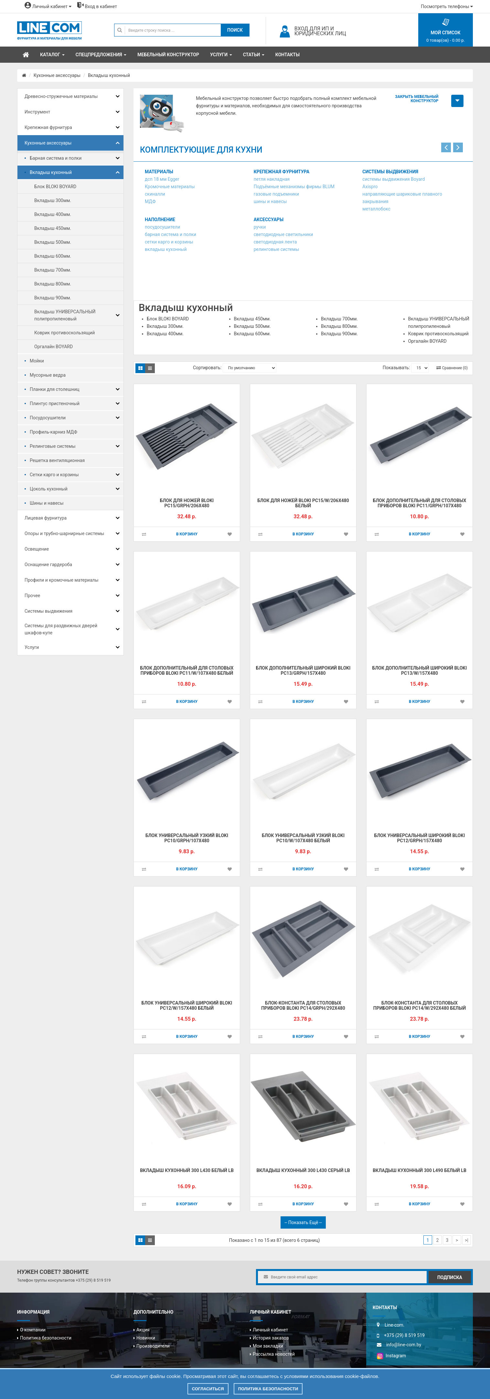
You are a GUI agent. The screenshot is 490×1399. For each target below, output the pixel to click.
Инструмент (37, 111)
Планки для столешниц (55, 389)
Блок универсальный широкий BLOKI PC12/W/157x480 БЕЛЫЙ (187, 1005)
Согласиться (208, 1388)
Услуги (32, 647)
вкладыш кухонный (165, 249)
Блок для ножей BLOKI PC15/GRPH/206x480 (187, 503)
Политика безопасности (45, 1337)
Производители (153, 1346)
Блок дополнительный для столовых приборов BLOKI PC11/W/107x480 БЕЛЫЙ (187, 670)
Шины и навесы (47, 503)
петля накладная (272, 179)
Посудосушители (48, 417)
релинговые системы (276, 249)
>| (466, 1240)
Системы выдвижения (48, 611)
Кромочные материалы (170, 186)
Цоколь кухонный (49, 488)
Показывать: (396, 367)
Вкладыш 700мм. (52, 270)
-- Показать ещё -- (303, 1222)
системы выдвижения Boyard (393, 179)
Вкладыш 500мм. (52, 242)
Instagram (391, 1355)
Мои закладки (268, 1346)
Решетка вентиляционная (57, 460)
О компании (33, 1329)
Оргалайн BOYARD (53, 346)
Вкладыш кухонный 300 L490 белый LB (419, 1170)
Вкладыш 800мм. (52, 283)
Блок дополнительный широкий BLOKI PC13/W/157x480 (419, 670)
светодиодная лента (275, 241)
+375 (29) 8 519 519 (93, 1280)
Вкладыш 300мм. (52, 200)
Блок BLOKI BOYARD (55, 186)
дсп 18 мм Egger (162, 179)
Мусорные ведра (48, 375)
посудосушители (162, 227)
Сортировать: (207, 367)
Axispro (370, 186)
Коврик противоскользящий (64, 332)
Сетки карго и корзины (54, 474)
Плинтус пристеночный (55, 403)
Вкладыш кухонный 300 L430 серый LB (303, 1170)
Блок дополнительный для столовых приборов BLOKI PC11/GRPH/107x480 (419, 503)
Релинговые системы (53, 446)
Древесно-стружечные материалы (61, 96)
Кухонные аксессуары (57, 75)
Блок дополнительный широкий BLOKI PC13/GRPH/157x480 (303, 670)
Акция (143, 1329)
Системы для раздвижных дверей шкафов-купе (61, 629)
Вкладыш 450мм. (52, 228)
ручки (260, 227)
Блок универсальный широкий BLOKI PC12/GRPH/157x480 (419, 838)
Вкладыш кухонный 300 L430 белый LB (187, 1170)
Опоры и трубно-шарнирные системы (64, 533)
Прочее (32, 595)
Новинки (145, 1337)
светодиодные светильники (283, 234)
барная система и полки (170, 234)
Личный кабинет (270, 1329)
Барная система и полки (55, 158)
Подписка (449, 1277)
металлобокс (376, 208)
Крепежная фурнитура (48, 127)
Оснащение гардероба (48, 564)
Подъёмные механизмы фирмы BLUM (294, 186)
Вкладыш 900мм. (52, 297)
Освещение (37, 549)
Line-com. (394, 1325)
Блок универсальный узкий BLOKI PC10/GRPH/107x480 (186, 838)
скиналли (155, 194)
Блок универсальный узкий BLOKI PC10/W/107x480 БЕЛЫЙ (303, 838)
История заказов (271, 1337)
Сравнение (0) (455, 368)
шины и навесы (270, 201)
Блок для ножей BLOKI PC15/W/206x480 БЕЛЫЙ (303, 503)
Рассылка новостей (274, 1354)
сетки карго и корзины (169, 241)
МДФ (150, 201)
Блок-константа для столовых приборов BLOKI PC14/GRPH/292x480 (303, 1005)
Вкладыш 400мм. (52, 214)
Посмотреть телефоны (447, 6)
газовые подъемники (276, 194)
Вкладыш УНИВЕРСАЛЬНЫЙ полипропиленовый (65, 315)
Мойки (37, 360)
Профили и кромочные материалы (62, 580)
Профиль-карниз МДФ (53, 432)
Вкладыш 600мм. (52, 256)
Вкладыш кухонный (109, 75)
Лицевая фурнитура (46, 518)
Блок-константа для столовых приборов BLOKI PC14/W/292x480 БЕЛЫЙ (419, 1005)
